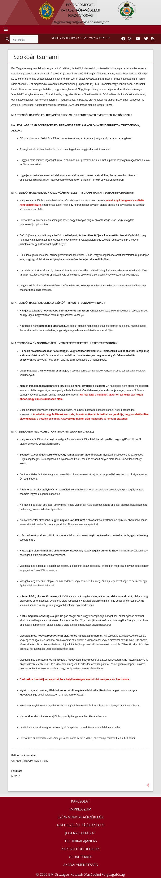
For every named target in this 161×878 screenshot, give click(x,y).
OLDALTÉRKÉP (80, 857)
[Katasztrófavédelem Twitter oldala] (146, 39)
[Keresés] (24, 39)
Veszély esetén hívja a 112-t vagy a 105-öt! (80, 38)
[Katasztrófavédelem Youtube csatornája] (137, 39)
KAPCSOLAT (80, 801)
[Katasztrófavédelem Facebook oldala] (123, 39)
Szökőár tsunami (36, 57)
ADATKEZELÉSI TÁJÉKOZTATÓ (80, 825)
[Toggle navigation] (6, 29)
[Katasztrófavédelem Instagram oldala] (130, 39)
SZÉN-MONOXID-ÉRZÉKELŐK (81, 817)
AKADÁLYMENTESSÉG (80, 865)
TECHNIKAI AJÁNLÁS (80, 841)
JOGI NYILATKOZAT (80, 833)
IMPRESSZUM (80, 809)
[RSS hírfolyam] (153, 39)
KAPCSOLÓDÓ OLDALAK (80, 849)
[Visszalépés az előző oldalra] (148, 785)
